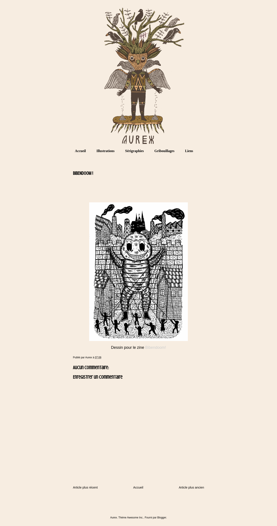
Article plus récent (85, 487)
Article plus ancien (191, 487)
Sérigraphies (134, 151)
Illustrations (106, 151)
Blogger (161, 517)
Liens (189, 151)
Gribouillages (164, 151)
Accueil (80, 151)
